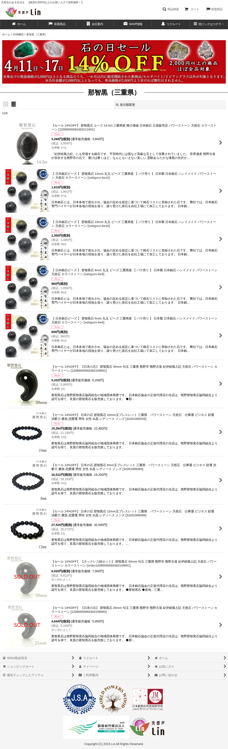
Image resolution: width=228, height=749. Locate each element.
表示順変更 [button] (125, 105)
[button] (170, 9)
